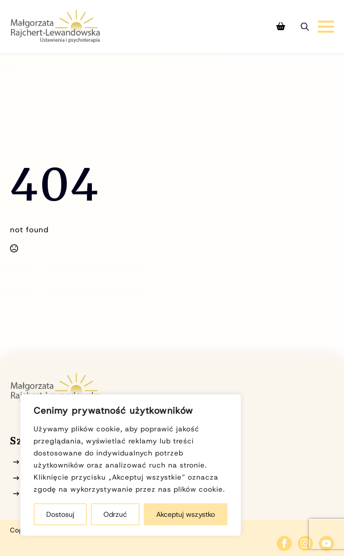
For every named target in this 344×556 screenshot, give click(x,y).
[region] (130, 465)
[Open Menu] (326, 27)
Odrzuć (115, 514)
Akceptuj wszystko (185, 514)
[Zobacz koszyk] (281, 27)
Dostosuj (60, 514)
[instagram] (305, 543)
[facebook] (284, 543)
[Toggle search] (305, 27)
